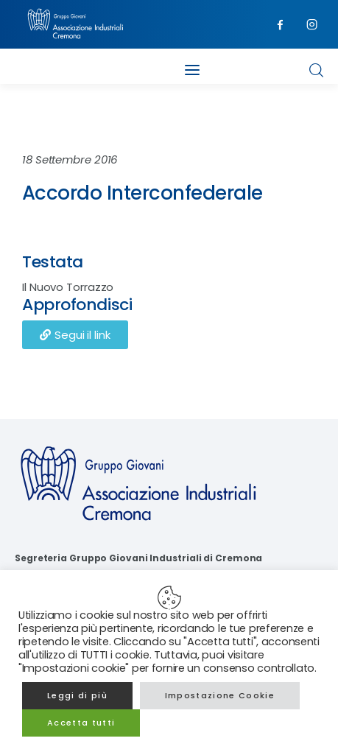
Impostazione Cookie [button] (220, 695)
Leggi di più (77, 695)
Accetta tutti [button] (81, 722)
